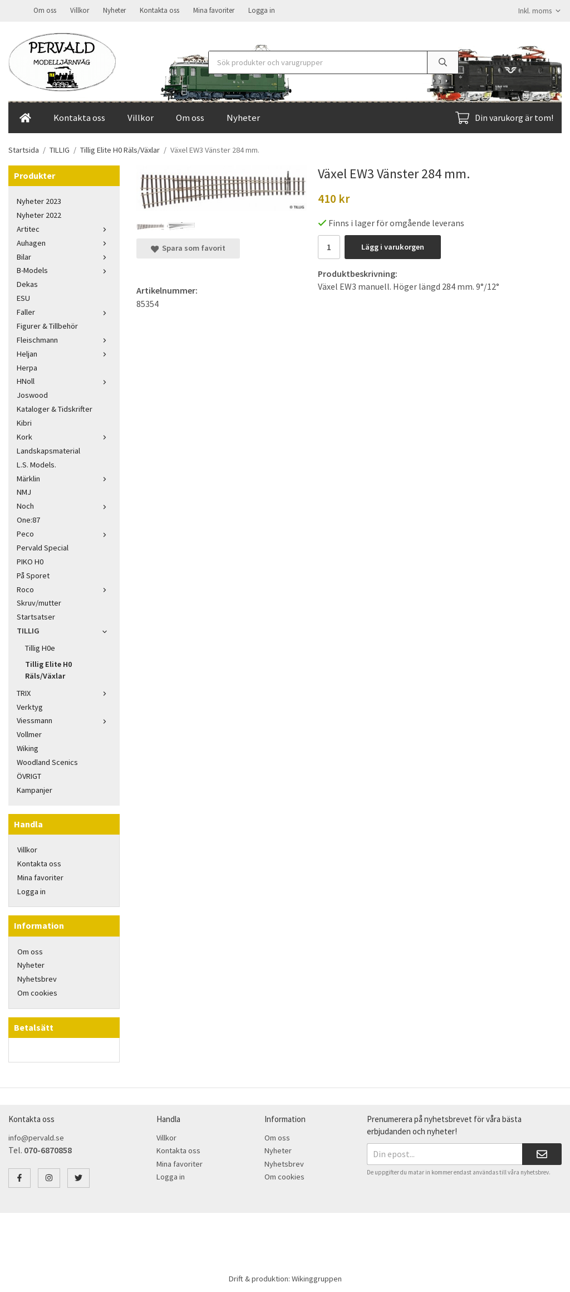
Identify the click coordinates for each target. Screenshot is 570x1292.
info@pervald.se (36, 1137)
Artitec (64, 228)
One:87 (28, 519)
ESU (23, 297)
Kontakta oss (159, 9)
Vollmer (29, 733)
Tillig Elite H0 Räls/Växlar (48, 669)
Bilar (64, 256)
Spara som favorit (188, 247)
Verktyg (30, 706)
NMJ (24, 491)
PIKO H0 (30, 560)
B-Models (64, 269)
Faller (64, 311)
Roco (64, 588)
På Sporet (33, 574)
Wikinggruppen (317, 1278)
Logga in (261, 9)
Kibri (24, 422)
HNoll (64, 380)
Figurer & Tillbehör (47, 325)
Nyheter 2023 (39, 200)
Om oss (44, 9)
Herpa (27, 367)
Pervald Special (42, 547)
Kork (64, 436)
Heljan (64, 353)
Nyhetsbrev (37, 978)
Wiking (27, 747)
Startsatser (36, 616)
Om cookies (37, 992)
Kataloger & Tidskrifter (54, 408)
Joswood (32, 394)
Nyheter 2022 (39, 214)
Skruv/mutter (39, 602)
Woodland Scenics (47, 761)
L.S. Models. (36, 464)
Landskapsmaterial (48, 450)
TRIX (64, 692)
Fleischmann (64, 339)
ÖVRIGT (29, 775)
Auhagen (64, 242)
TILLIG (64, 630)
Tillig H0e (40, 647)
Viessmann (64, 719)
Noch (64, 505)
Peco (64, 533)
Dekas (27, 283)
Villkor (79, 9)
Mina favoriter (213, 9)
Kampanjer (34, 789)
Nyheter (114, 9)
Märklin (64, 477)
